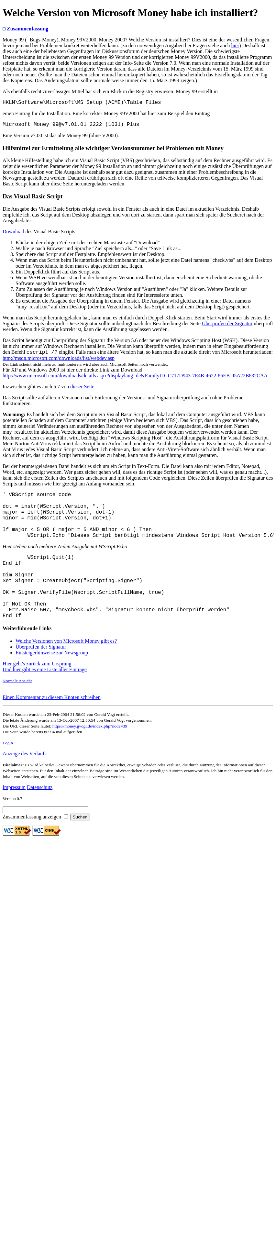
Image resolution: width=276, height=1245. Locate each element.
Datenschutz (39, 815)
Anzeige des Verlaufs (25, 781)
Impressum (14, 815)
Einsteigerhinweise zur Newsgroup (52, 681)
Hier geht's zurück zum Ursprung (37, 692)
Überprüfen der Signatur (227, 326)
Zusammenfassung (25, 28)
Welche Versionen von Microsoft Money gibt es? (66, 669)
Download (13, 234)
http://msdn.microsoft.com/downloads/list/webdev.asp (59, 361)
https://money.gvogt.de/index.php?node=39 (89, 754)
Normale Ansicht (17, 708)
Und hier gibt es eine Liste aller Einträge (45, 697)
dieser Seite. (82, 390)
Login (8, 771)
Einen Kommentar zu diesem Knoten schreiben (52, 725)
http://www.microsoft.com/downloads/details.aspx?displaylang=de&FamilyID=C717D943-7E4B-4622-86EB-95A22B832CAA (135, 379)
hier (235, 45)
